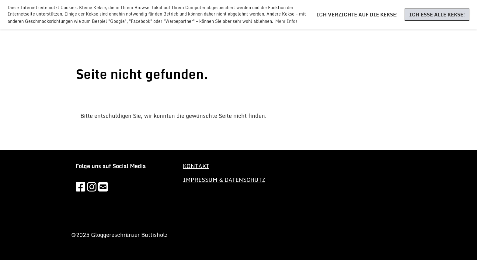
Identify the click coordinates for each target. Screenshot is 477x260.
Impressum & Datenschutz (224, 179)
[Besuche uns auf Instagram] (92, 186)
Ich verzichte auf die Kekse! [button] (357, 15)
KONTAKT (196, 165)
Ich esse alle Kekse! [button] (437, 15)
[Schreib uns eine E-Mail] (103, 186)
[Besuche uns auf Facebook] (80, 186)
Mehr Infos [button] (286, 21)
